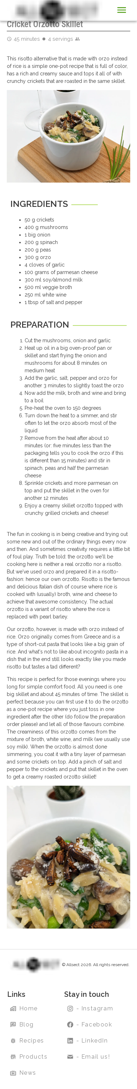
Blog (22, 1025)
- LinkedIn (88, 1041)
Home (24, 1008)
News (24, 1073)
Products (29, 1057)
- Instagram (90, 1008)
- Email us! (89, 1057)
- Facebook (90, 1025)
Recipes (28, 1041)
